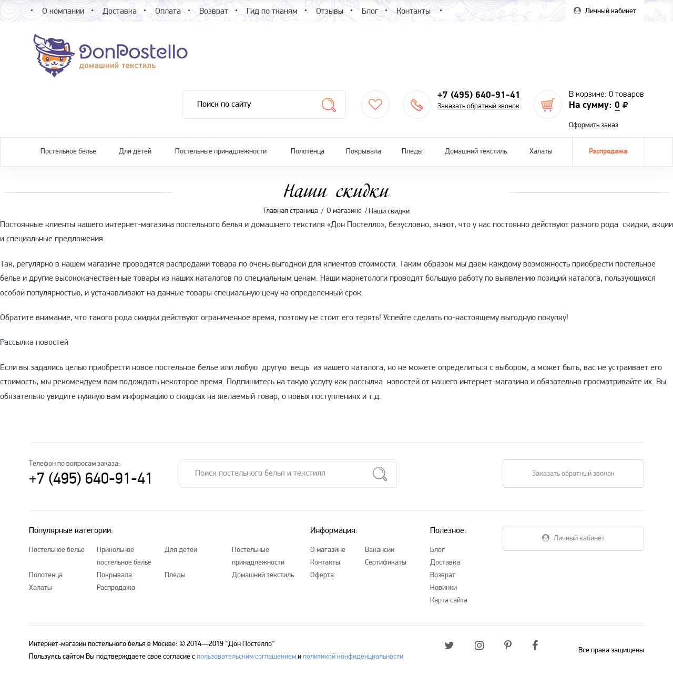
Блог (437, 550)
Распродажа (608, 152)
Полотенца (307, 152)
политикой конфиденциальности (353, 657)
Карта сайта (448, 601)
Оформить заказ (593, 125)
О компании (63, 11)
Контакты (325, 563)
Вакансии (379, 550)
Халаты (541, 152)
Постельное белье (68, 152)
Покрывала (363, 152)
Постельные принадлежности (221, 152)
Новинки (443, 588)
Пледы (412, 152)
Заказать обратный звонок (478, 106)
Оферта (322, 575)
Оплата (168, 11)
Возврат (442, 575)
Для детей (135, 152)
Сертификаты (385, 563)
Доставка (445, 563)
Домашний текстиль (476, 152)
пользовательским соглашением (246, 657)
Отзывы (329, 11)
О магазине (327, 550)
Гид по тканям (272, 11)
